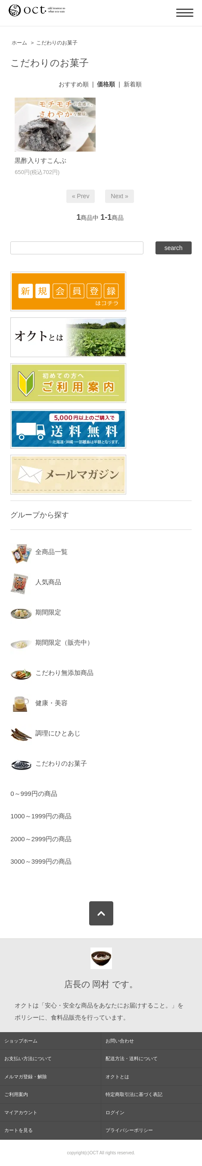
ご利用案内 (16, 1094)
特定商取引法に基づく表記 (134, 1094)
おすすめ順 (74, 84)
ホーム (19, 43)
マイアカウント (20, 1112)
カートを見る (18, 1130)
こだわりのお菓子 (57, 43)
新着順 (133, 84)
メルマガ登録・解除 (25, 1076)
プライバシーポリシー (129, 1130)
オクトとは (117, 1076)
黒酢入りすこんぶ (40, 160)
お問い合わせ (120, 1040)
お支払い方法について (28, 1058)
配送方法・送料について (132, 1058)
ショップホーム (20, 1040)
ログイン (115, 1112)
